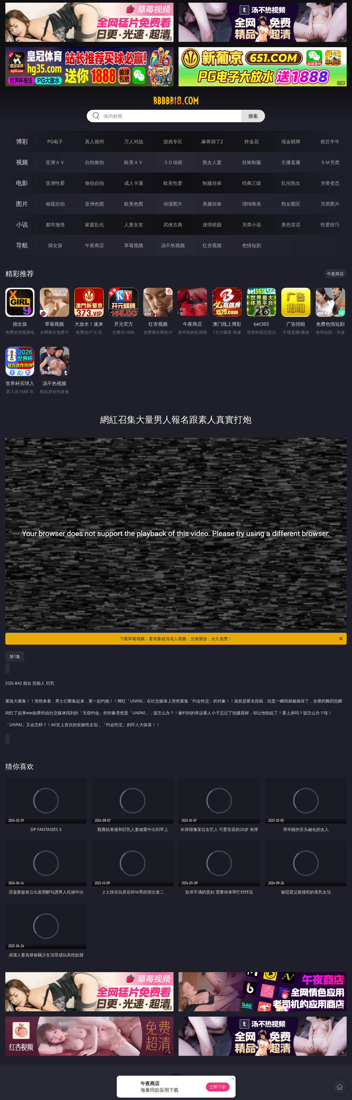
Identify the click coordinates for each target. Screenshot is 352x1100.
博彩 (22, 141)
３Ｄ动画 (172, 162)
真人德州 (94, 141)
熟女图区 (290, 204)
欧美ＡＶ (133, 162)
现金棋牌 (290, 141)
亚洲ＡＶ (55, 162)
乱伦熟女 (290, 183)
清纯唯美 (251, 204)
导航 (22, 245)
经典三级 (251, 183)
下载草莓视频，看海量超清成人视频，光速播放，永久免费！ (232, 638)
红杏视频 (212, 245)
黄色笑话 (290, 224)
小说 (22, 224)
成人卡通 (133, 183)
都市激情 (55, 224)
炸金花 (251, 141)
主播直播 (290, 162)
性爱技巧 (330, 224)
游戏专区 (172, 141)
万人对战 (133, 141)
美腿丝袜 (212, 204)
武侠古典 (172, 224)
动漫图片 (172, 204)
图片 (22, 204)
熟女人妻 (212, 162)
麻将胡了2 (212, 141)
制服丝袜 (212, 183)
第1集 (15, 656)
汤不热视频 (173, 245)
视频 (22, 162)
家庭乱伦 (94, 224)
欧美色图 (133, 204)
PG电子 (55, 141)
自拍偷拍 (94, 162)
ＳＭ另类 (330, 162)
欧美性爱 (172, 183)
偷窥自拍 (55, 204)
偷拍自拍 (94, 183)
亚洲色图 (94, 204)
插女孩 (55, 245)
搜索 (253, 116)
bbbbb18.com (176, 101)
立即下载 (217, 1087)
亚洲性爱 (55, 183)
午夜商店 (94, 245)
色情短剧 (251, 245)
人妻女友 (133, 224)
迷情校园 (212, 224)
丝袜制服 (251, 162)
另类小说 (251, 224)
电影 (22, 183)
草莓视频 (133, 245)
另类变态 (330, 183)
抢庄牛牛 (330, 141)
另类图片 (330, 204)
